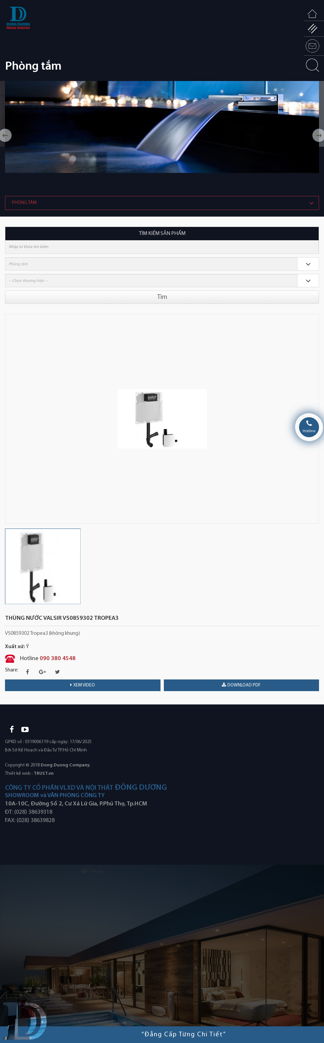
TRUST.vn (44, 773)
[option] (162, 127)
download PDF (241, 685)
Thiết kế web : (19, 773)
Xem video (82, 685)
